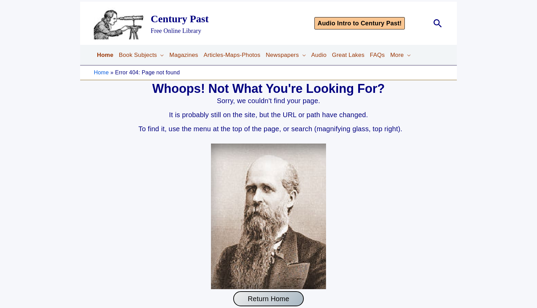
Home (101, 72)
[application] (160, 55)
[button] (369, 23)
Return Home (268, 299)
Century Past (180, 18)
